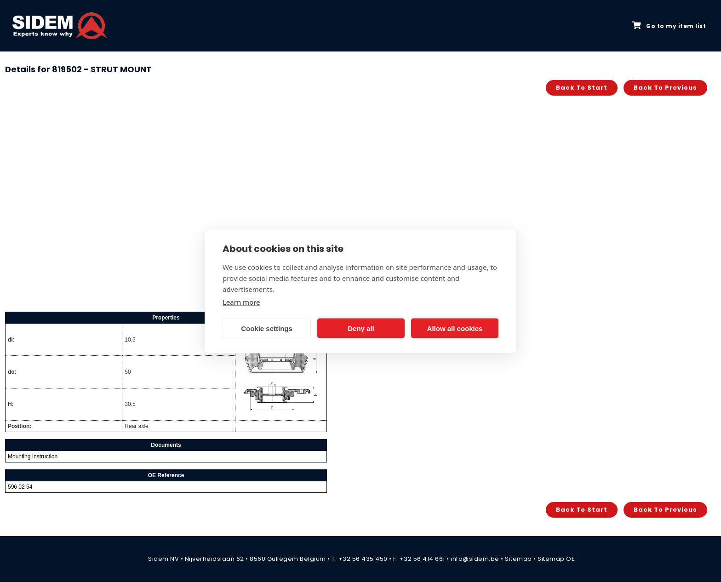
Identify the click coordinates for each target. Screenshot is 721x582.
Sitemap (518, 558)
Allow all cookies (455, 328)
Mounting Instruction (32, 456)
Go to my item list (669, 26)
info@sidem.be (475, 558)
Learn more (241, 302)
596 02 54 (20, 487)
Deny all (361, 328)
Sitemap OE (556, 558)
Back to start (581, 87)
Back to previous (665, 87)
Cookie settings (266, 328)
